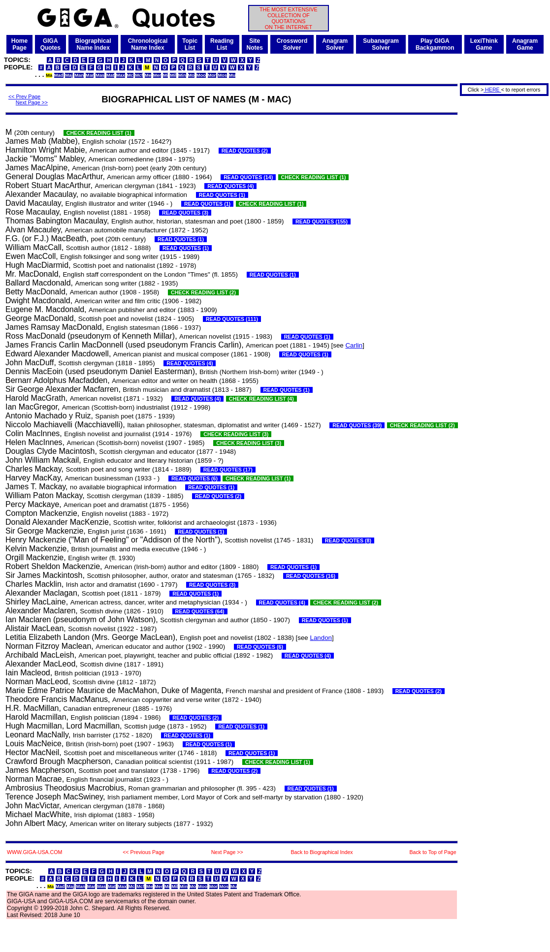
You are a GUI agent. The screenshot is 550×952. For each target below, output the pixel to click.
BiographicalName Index (93, 44)
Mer (157, 75)
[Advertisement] (500, 245)
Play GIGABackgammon (435, 44)
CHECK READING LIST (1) (99, 133)
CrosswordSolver (292, 44)
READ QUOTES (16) (310, 576)
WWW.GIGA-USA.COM (34, 852)
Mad (59, 75)
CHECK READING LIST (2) (203, 292)
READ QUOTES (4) (230, 186)
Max (120, 75)
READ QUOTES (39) (357, 425)
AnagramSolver (335, 44)
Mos (222, 75)
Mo (191, 75)
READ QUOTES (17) (228, 470)
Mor (212, 75)
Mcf (139, 75)
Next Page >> (32, 102)
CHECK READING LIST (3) (235, 434)
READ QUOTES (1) (222, 195)
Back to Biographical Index (322, 852)
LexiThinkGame (484, 44)
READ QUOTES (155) (321, 221)
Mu (232, 75)
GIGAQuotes (50, 44)
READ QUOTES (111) (232, 319)
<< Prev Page (24, 96)
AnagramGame (525, 44)
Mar (90, 75)
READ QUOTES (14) (248, 177)
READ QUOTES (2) (245, 151)
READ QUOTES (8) (348, 540)
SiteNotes (254, 44)
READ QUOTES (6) (194, 478)
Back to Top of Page (432, 852)
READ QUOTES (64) (199, 611)
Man (79, 75)
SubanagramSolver (381, 44)
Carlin (353, 345)
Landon (320, 637)
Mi (165, 75)
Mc (130, 75)
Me (148, 75)
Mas (100, 75)
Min (182, 75)
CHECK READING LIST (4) (261, 399)
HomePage (19, 44)
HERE (492, 90)
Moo (201, 75)
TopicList (189, 44)
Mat (110, 75)
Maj (69, 75)
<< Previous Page (143, 852)
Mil (173, 75)
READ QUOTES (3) (185, 213)
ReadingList (221, 44)
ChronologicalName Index (148, 44)
